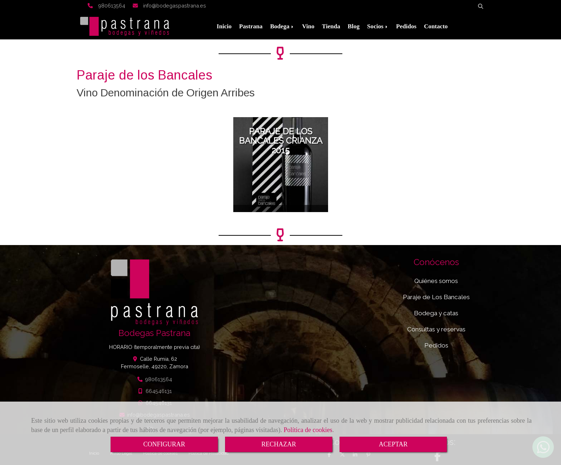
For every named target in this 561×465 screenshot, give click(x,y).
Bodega (282, 26)
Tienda (331, 26)
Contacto (436, 26)
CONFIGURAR (164, 444)
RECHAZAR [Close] (278, 444)
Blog (354, 26)
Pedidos (406, 26)
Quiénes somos (436, 280)
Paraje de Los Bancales (436, 297)
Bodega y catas (436, 313)
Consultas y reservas (436, 329)
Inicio (224, 26)
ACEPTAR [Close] (393, 444)
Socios (378, 26)
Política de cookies (308, 429)
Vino (308, 26)
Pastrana (251, 26)
